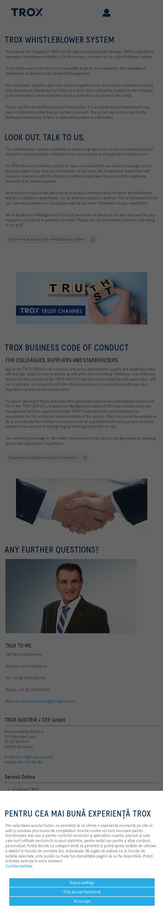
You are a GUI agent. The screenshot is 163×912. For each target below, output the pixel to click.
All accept (82, 901)
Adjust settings (82, 882)
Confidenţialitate (19, 866)
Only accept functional (82, 891)
